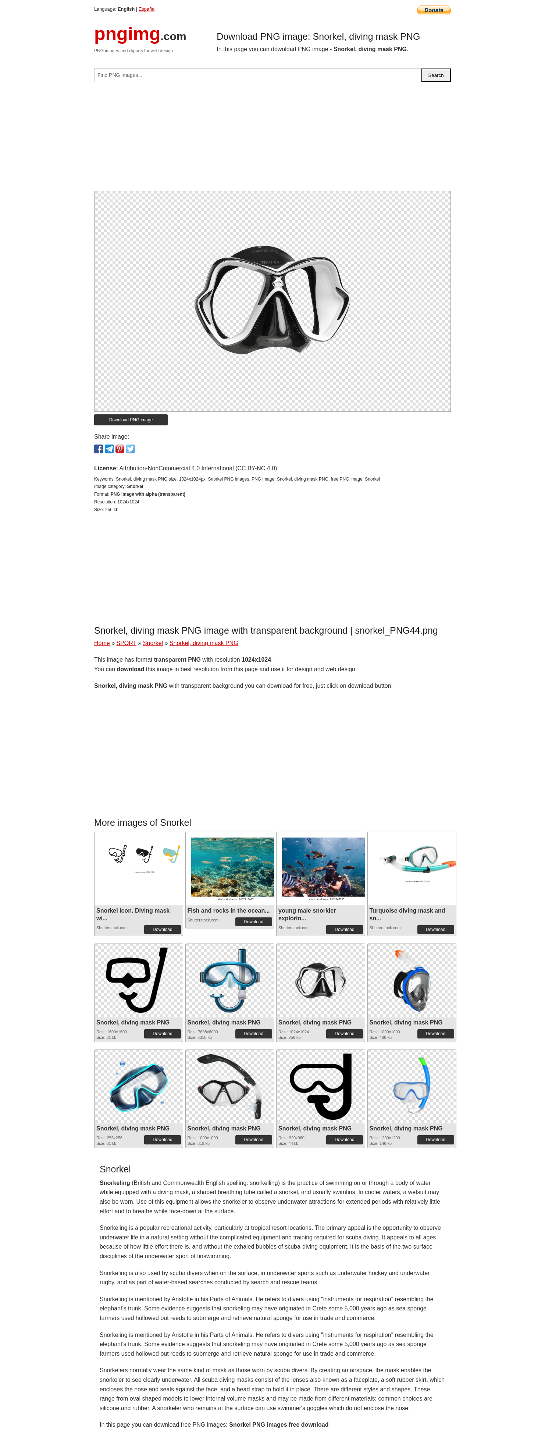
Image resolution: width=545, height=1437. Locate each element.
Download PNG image (131, 419)
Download (162, 929)
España (146, 9)
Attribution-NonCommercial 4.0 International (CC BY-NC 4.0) (198, 468)
